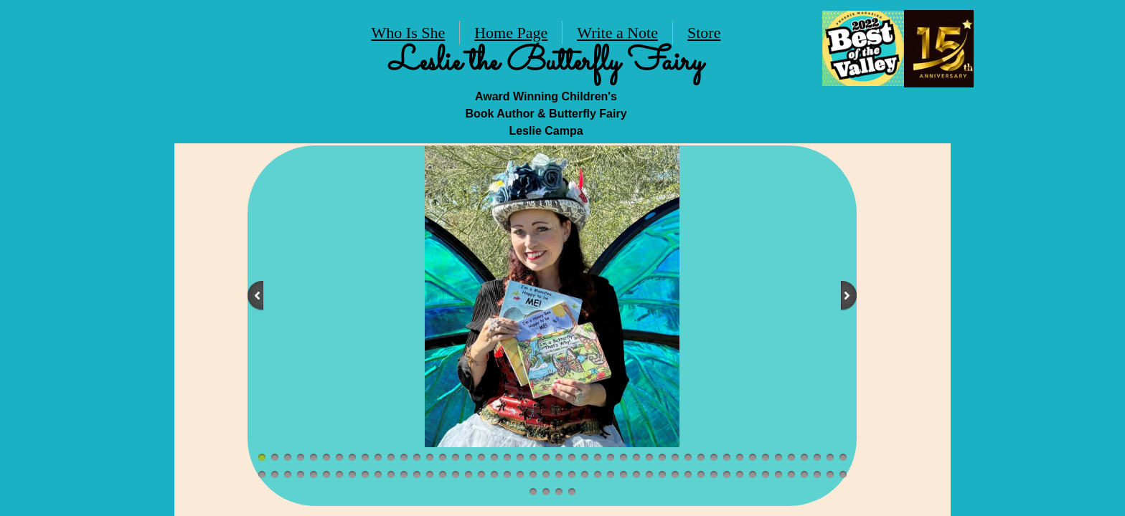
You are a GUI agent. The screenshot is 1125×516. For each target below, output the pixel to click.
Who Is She (409, 33)
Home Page (510, 33)
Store (703, 33)
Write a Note (617, 33)
